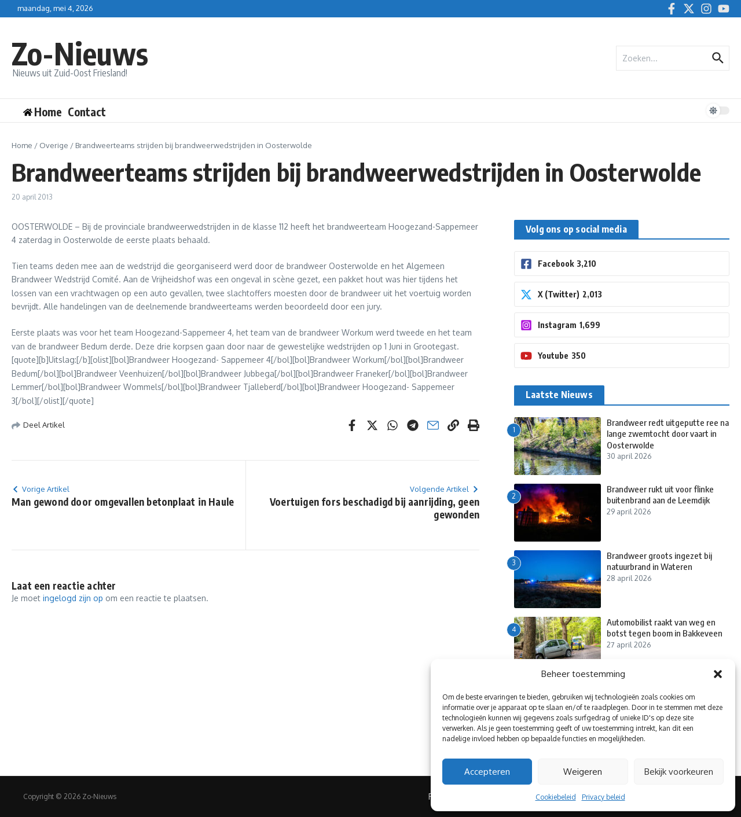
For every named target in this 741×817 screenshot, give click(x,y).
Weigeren (582, 771)
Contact (87, 112)
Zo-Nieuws (80, 53)
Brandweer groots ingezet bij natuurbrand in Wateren (659, 561)
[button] (718, 674)
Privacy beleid (603, 797)
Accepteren (487, 771)
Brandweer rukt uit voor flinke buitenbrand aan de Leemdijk (660, 495)
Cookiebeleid (555, 797)
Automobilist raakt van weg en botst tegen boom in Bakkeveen (664, 628)
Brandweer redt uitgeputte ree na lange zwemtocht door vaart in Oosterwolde (668, 433)
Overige (53, 145)
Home (22, 145)
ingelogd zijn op (73, 598)
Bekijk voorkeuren (678, 771)
